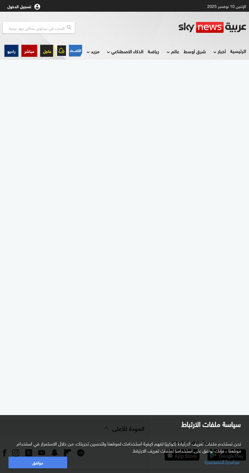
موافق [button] (37, 462)
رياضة (153, 51)
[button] (29, 51)
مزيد (92, 51)
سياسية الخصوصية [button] (222, 461)
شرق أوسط (195, 51)
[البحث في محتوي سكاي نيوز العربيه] (39, 27)
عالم (172, 51)
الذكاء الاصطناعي (124, 51)
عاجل (47, 50)
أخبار (219, 51)
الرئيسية (238, 50)
